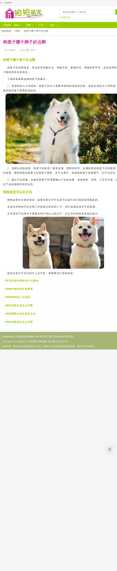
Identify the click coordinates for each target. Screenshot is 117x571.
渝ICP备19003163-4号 (58, 341)
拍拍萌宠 (8, 3)
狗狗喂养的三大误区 (18, 297)
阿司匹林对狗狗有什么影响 (22, 280)
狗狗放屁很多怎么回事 (19, 322)
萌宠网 (7, 25)
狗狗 (17, 31)
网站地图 (42, 341)
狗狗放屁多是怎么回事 (19, 305)
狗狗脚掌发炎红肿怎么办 (21, 313)
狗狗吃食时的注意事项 (19, 289)
